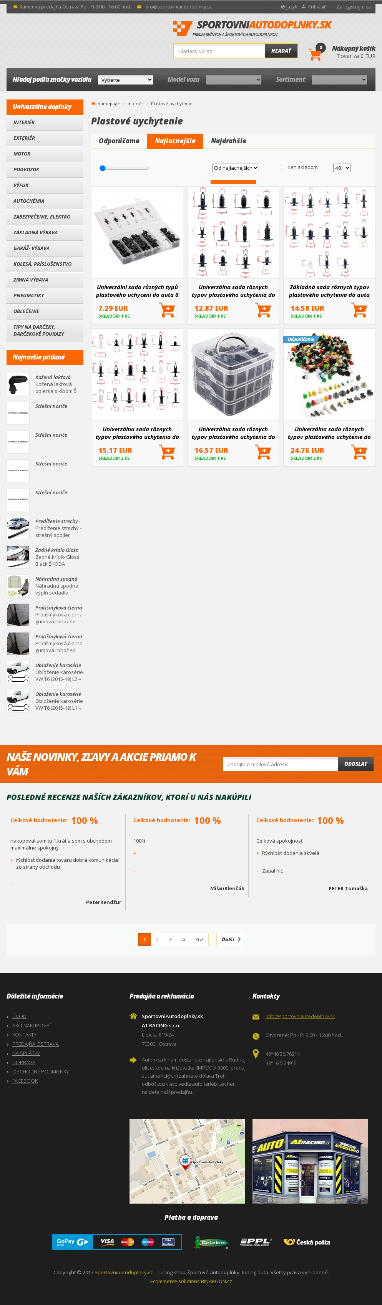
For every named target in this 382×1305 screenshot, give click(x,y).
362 (199, 939)
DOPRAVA (23, 1062)
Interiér (24, 122)
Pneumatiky (28, 295)
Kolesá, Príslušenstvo (42, 263)
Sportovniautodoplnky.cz (124, 1272)
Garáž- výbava (31, 248)
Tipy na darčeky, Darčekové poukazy (38, 330)
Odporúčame (119, 140)
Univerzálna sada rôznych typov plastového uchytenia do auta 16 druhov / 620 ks (233, 433)
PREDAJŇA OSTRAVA (35, 1043)
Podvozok (26, 169)
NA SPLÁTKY (26, 1053)
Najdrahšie (228, 140)
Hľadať (281, 50)
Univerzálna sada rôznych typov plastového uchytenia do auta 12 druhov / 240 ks (233, 290)
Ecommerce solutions (175, 1281)
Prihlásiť (317, 6)
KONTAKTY (24, 1034)
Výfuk (20, 185)
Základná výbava (35, 232)
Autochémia (28, 200)
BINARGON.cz (216, 1281)
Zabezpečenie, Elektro (41, 216)
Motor (21, 153)
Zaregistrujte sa (354, 6)
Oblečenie (26, 311)
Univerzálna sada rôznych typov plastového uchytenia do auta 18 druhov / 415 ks (137, 433)
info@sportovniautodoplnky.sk (178, 6)
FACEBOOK (25, 1080)
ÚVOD (19, 1016)
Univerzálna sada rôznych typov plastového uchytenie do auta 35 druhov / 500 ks (329, 433)
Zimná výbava (30, 279)
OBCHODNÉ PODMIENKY (40, 1071)
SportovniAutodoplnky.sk (252, 29)
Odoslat (355, 763)
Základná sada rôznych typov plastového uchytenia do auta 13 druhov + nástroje (329, 290)
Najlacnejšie (175, 140)
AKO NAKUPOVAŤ (32, 1025)
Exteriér (24, 137)
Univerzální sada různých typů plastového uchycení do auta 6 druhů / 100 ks (137, 290)
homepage (109, 103)
